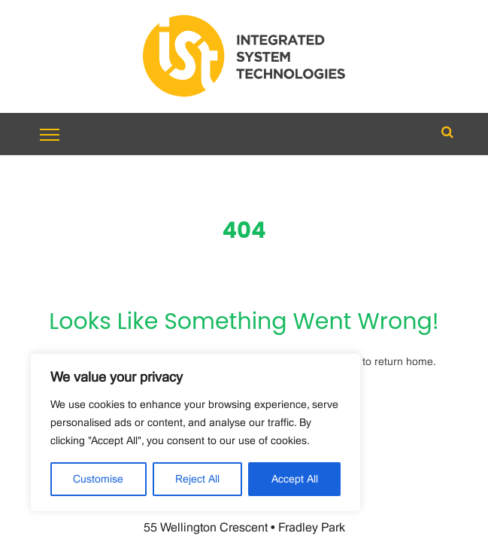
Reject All (197, 479)
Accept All (294, 479)
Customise (98, 479)
